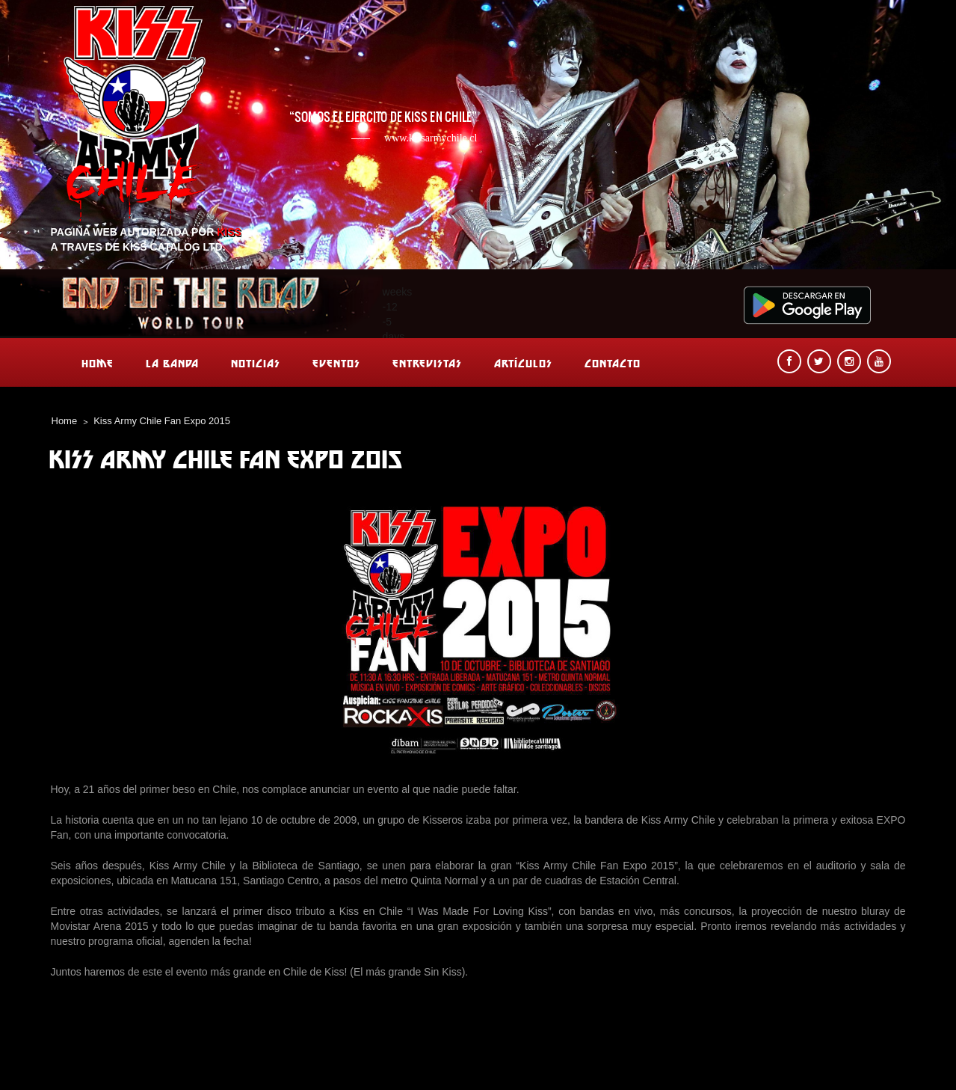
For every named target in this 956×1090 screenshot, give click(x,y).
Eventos (336, 363)
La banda (172, 363)
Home (97, 363)
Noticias (255, 363)
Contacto (613, 363)
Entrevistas (427, 363)
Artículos (523, 363)
